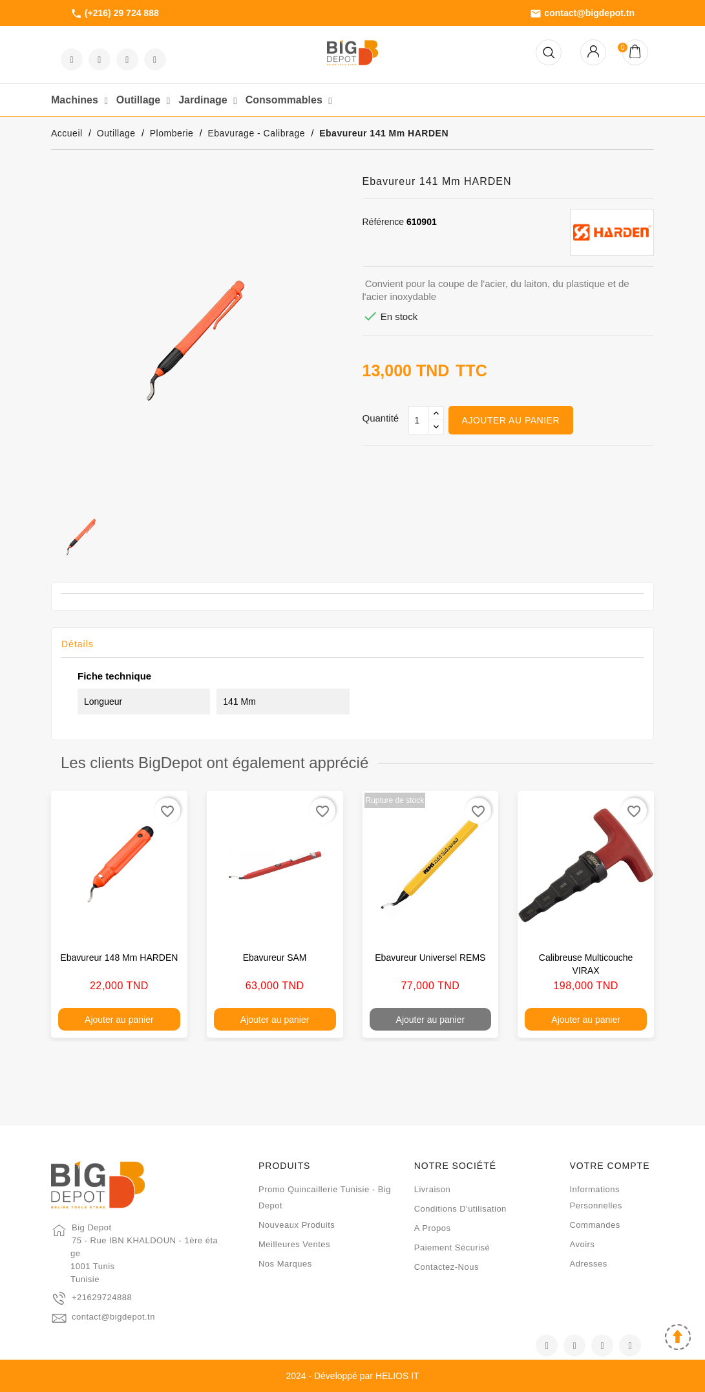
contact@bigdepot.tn (582, 13)
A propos (432, 1228)
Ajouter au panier (511, 420)
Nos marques (285, 1264)
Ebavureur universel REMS (430, 957)
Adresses (588, 1264)
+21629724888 (102, 1297)
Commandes (594, 1225)
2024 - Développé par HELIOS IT (352, 1376)
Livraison (432, 1189)
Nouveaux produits (296, 1225)
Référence (384, 222)
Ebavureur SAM (275, 957)
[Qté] (418, 420)
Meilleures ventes (294, 1244)
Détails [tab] (77, 644)
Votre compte (609, 1166)
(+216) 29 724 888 (114, 13)
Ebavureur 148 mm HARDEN (119, 957)
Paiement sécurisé (452, 1247)
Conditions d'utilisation (460, 1209)
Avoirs (582, 1244)
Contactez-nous (446, 1267)
